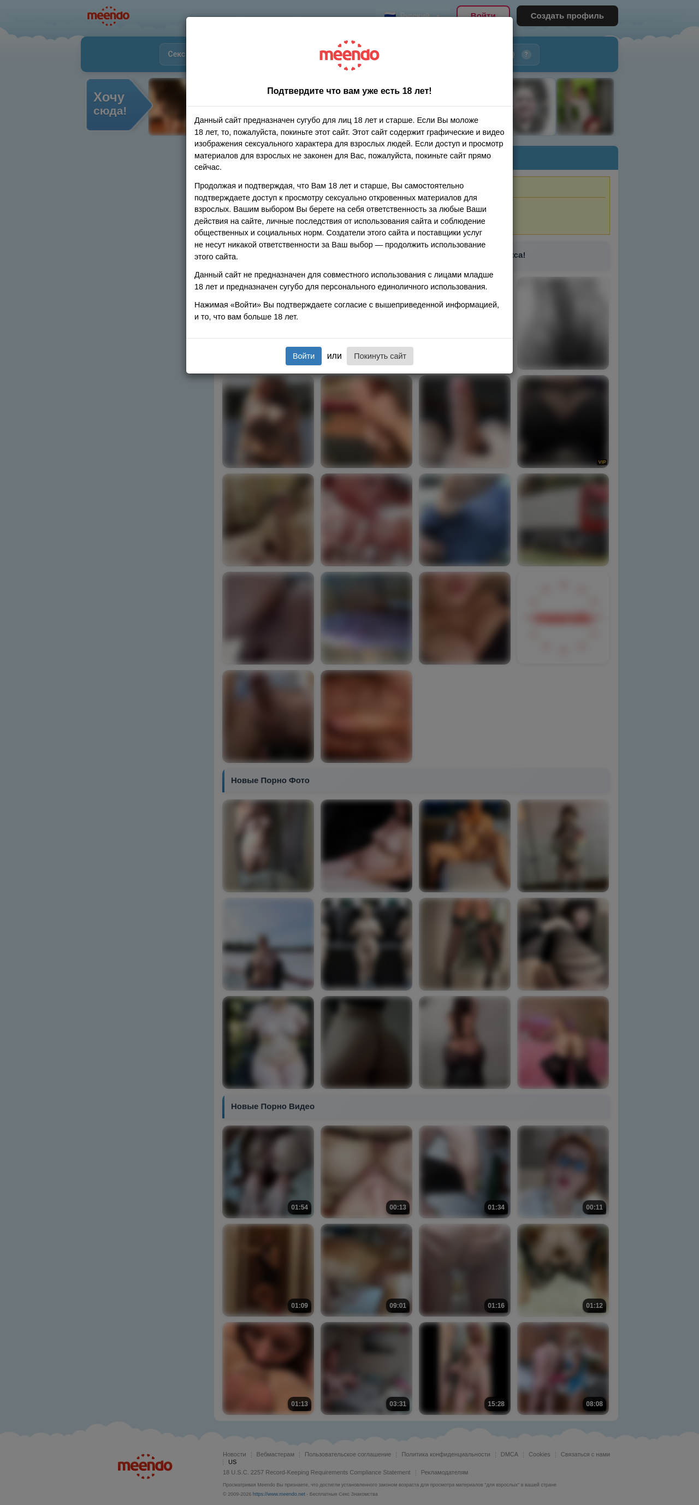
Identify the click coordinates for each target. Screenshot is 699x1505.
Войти (304, 356)
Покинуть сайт (380, 356)
